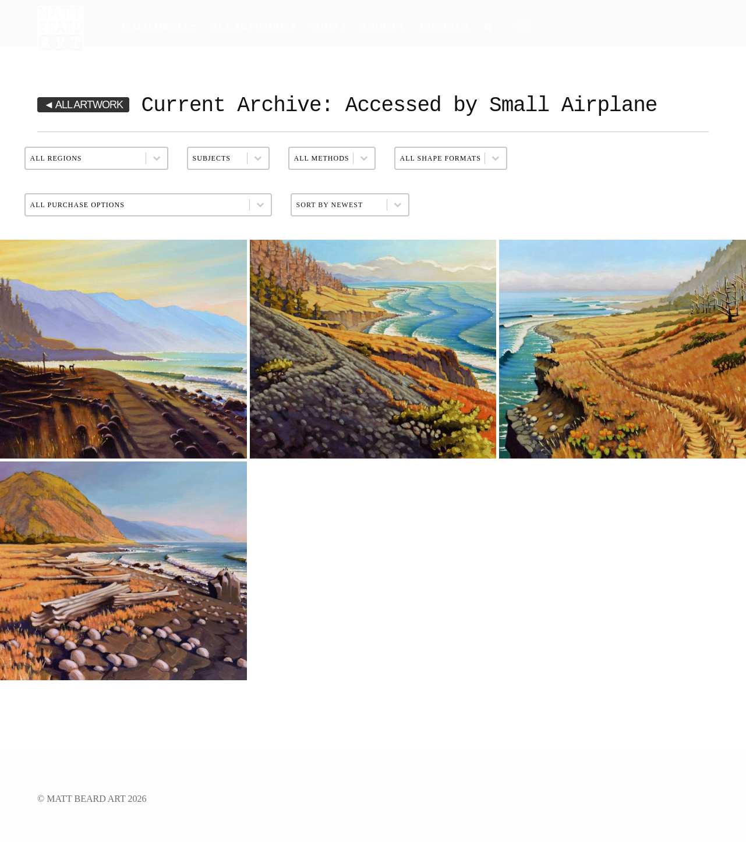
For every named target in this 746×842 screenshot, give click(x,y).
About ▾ (383, 26)
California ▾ (159, 26)
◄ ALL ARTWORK (83, 105)
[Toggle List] (397, 204)
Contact (445, 26)
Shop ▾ (329, 26)
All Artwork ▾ (253, 26)
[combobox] (339, 204)
